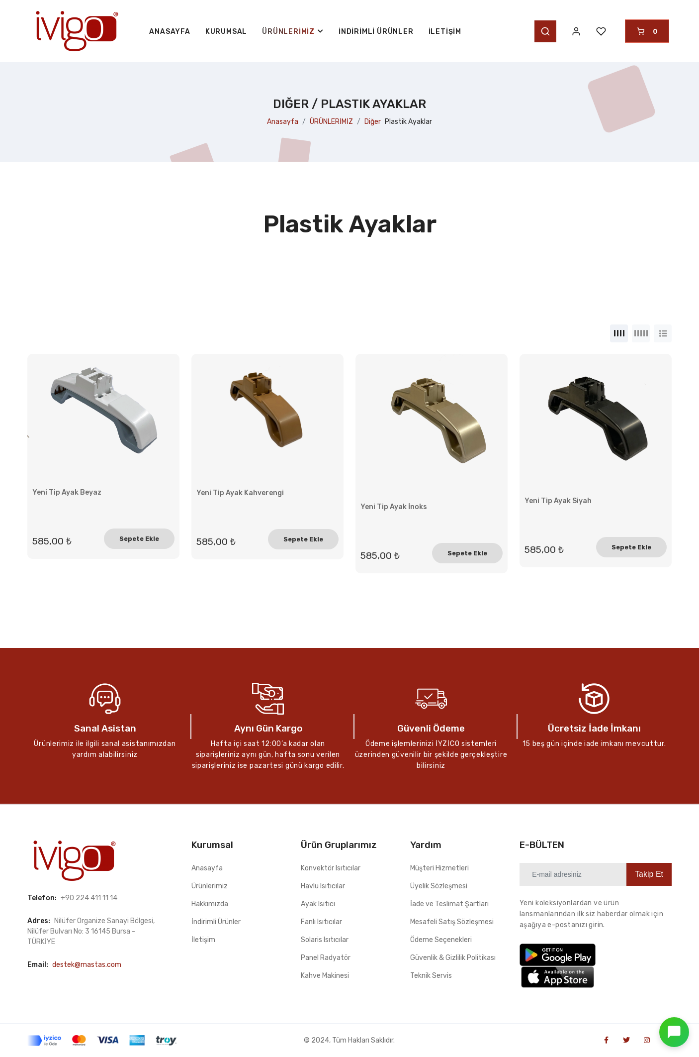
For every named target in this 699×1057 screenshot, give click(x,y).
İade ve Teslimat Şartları (449, 904)
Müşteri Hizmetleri (439, 868)
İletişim (445, 31)
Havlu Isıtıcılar (323, 886)
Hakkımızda (209, 904)
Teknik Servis (431, 975)
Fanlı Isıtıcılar (321, 922)
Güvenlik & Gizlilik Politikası (453, 957)
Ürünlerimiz (209, 886)
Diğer (372, 121)
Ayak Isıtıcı (318, 904)
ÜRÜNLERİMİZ (331, 121)
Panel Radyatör (325, 957)
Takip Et (649, 874)
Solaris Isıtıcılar (325, 940)
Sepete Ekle (139, 538)
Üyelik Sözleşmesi (438, 886)
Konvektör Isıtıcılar (330, 868)
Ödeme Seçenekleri (441, 940)
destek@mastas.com (86, 964)
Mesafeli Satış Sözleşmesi (452, 922)
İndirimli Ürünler (376, 31)
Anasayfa (282, 121)
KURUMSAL (226, 31)
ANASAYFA (169, 31)
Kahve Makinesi (325, 975)
